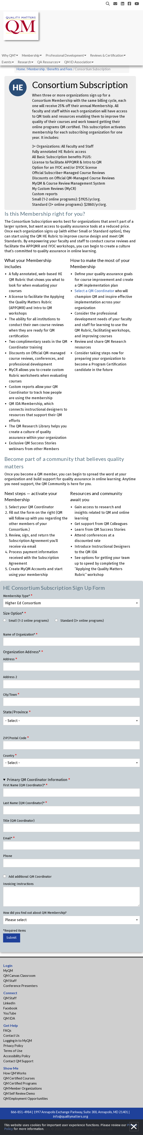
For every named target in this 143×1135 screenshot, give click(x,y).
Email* (7, 838)
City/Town (10, 695)
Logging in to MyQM (17, 1040)
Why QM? (9, 55)
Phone (7, 856)
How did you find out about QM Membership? (35, 913)
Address (9, 659)
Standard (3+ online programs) (82, 621)
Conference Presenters (20, 986)
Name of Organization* (19, 634)
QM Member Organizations (22, 1088)
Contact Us (11, 1035)
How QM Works (14, 1073)
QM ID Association (77, 62)
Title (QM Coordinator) (19, 821)
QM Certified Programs (20, 1083)
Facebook (10, 1008)
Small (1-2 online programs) (29, 621)
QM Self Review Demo (19, 1093)
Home (21, 69)
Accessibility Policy (16, 1056)
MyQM (8, 970)
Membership (30, 55)
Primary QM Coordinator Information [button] (37, 780)
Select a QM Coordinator (94, 291)
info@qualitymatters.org (70, 1116)
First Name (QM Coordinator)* (24, 785)
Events (7, 62)
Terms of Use (12, 1051)
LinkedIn (9, 1003)
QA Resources (47, 62)
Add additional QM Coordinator (30, 877)
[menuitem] (9, 55)
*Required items (14, 931)
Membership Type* (16, 596)
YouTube (9, 1013)
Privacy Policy (13, 1046)
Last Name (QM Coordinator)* (23, 803)
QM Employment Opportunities (25, 1098)
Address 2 (10, 677)
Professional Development (65, 55)
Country (8, 756)
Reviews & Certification (106, 55)
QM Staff (10, 981)
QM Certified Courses (19, 1078)
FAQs (7, 1030)
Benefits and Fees (59, 69)
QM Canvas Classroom (19, 975)
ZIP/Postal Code (14, 738)
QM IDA (9, 1018)
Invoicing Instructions (18, 884)
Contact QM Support (18, 1061)
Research (24, 62)
